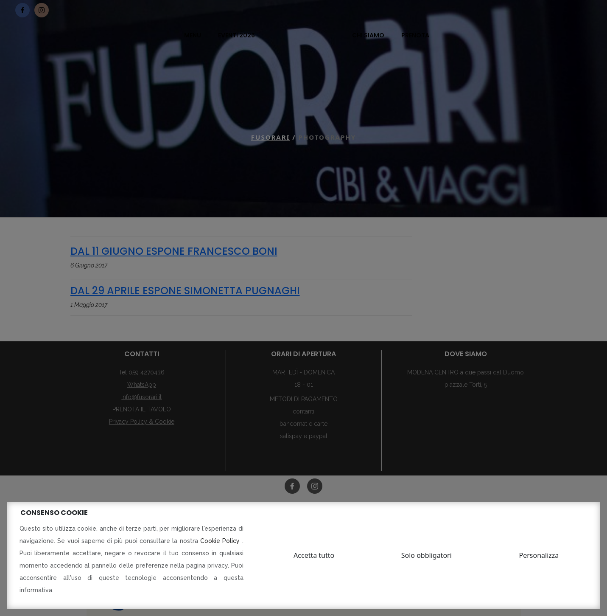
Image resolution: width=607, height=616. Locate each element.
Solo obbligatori (426, 555)
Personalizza (539, 555)
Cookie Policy (221, 540)
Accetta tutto (314, 555)
